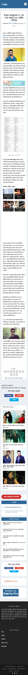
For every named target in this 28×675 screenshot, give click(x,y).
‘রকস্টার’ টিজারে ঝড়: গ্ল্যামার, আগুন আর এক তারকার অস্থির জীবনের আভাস (13, 556)
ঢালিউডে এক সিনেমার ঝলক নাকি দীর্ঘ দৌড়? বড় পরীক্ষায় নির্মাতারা (12, 523)
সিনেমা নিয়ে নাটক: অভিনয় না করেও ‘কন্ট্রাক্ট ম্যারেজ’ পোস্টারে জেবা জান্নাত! (13, 530)
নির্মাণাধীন (3, 639)
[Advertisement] (14, 227)
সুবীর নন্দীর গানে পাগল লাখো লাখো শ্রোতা (13, 486)
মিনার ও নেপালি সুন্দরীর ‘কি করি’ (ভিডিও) (13, 425)
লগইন (19, 388)
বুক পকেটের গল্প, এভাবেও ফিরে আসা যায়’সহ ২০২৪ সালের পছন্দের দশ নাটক (13, 511)
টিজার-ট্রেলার (3, 646)
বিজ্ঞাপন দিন (16, 671)
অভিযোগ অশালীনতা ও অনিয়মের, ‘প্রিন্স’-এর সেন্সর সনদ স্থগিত (14, 543)
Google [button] (19, 395)
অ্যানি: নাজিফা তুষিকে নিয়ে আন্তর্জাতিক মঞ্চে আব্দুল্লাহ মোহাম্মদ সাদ (13, 536)
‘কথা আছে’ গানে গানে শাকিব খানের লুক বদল (13, 445)
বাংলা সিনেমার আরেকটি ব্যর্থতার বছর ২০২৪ (13, 507)
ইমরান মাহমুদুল (6, 35)
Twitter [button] (14, 400)
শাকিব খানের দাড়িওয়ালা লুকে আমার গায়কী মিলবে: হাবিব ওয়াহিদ (14, 466)
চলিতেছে (3, 635)
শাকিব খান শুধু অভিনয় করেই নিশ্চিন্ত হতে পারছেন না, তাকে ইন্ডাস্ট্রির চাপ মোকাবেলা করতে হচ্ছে (13, 550)
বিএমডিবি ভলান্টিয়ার (12, 669)
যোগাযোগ (11, 671)
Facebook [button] (9, 395)
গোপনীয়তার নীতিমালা (21, 669)
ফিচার (2, 632)
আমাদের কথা (4, 669)
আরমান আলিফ (11, 378)
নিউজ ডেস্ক (11, 23)
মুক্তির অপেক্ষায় (4, 642)
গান (24, 23)
